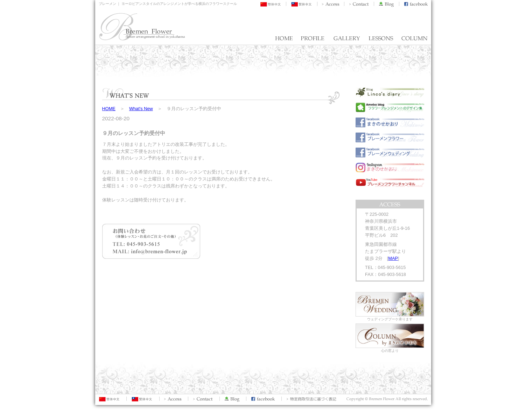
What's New (141, 108)
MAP (393, 258)
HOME (108, 108)
